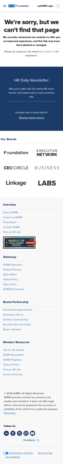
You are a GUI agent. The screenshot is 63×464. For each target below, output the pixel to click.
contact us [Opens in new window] (49, 51)
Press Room (10, 222)
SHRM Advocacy (12, 264)
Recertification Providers (17, 324)
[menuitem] (18, 6)
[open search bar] (57, 6)
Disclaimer (10, 413)
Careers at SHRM (12, 217)
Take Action (10, 284)
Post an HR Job (11, 232)
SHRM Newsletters (13, 355)
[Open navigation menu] (4, 5)
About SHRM (10, 212)
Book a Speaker (12, 329)
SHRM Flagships (12, 359)
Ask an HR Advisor (13, 350)
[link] (6, 433)
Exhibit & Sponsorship (15, 319)
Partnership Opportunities (17, 310)
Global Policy (10, 279)
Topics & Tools (11, 364)
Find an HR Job (12, 369)
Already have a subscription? (31, 112)
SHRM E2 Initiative (13, 289)
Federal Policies (12, 269)
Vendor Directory (13, 374)
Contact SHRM (11, 227)
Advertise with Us (13, 314)
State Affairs (10, 274)
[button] (31, 117)
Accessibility (13, 457)
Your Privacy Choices (21, 453)
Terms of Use (45, 453)
